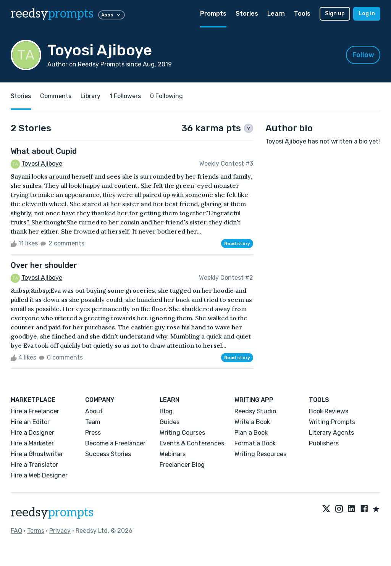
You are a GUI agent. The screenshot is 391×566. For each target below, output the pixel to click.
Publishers (324, 443)
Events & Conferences (192, 443)
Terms (35, 530)
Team (92, 422)
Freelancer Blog (182, 464)
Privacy (60, 530)
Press (93, 432)
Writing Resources (260, 454)
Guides (169, 422)
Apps (111, 15)
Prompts (213, 13)
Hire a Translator (34, 464)
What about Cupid (44, 151)
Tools (302, 13)
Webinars (173, 454)
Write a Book (252, 422)
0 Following (166, 96)
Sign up (335, 13)
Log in (367, 13)
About (94, 411)
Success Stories (108, 454)
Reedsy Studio (255, 411)
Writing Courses (182, 432)
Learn (276, 13)
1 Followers (125, 96)
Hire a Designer (32, 432)
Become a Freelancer (115, 443)
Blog (166, 411)
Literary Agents (331, 432)
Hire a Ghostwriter (37, 454)
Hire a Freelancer (35, 411)
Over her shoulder (44, 265)
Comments (55, 96)
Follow (363, 55)
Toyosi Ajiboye (41, 163)
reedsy (52, 512)
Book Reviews (328, 411)
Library (90, 96)
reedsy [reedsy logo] (52, 13)
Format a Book (255, 443)
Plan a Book (251, 432)
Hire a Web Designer (39, 475)
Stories (247, 13)
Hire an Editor (30, 422)
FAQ (16, 530)
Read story (237, 243)
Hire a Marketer (32, 443)
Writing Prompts (332, 422)
